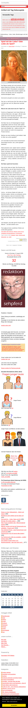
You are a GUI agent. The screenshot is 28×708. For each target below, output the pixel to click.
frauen (10, 23)
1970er (11, 25)
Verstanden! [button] (14, 705)
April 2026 (4, 641)
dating (24, 27)
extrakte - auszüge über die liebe (11, 681)
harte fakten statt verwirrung (7, 231)
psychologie (6, 630)
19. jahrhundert (20, 23)
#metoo (9, 19)
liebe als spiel (19, 25)
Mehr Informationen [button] (12, 701)
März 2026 (4, 643)
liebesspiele (3, 237)
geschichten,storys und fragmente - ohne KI (14, 683)
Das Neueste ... (5, 645)
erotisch (5, 623)
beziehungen (17, 27)
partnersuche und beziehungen (11, 693)
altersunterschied (6, 23)
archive (5, 676)
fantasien (3, 19)
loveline (15, 471)
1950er (5, 25)
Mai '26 (12, 607)
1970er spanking (14, 25)
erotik (4, 621)
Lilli (12, 408)
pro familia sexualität (11, 473)
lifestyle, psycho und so (19, 231)
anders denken (7, 672)
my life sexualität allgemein (8, 482)
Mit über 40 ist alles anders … (9, 521)
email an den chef (6, 325)
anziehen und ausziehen (9, 674)
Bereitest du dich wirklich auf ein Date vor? (12, 515)
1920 (3, 25)
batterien (10, 27)
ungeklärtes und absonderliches (8, 233)
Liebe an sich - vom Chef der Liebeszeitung (14, 686)
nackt (4, 628)
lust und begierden (8, 690)
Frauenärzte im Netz (6, 485)
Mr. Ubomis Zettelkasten (9, 692)
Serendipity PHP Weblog (7, 655)
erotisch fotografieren (8, 679)
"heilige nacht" (13, 23)
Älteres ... (3, 646)
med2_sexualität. (5, 476)
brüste (20, 27)
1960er (9, 25)
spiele (23, 25)
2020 (6, 27)
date (22, 27)
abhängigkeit (17, 19)
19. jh (23, 23)
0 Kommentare (19, 233)
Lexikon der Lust (5, 359)
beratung (13, 27)
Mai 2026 (3, 639)
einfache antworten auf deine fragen (12, 677)
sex (21, 25)
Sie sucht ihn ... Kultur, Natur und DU (11, 519)
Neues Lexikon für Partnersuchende (10, 368)
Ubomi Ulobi (11, 46)
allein (8, 27)
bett (14, 27)
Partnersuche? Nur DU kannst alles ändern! (12, 533)
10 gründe (16, 23)
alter (3, 23)
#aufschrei (6, 19)
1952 (7, 25)
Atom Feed (6, 503)
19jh (4, 27)
